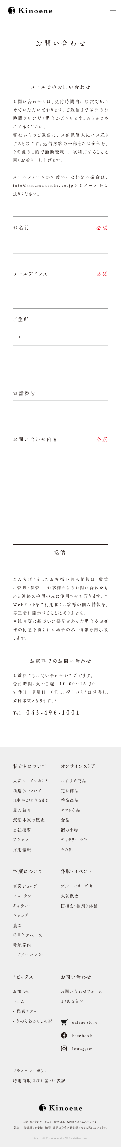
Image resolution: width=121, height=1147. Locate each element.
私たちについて (30, 766)
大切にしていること (31, 780)
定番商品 (70, 790)
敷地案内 (22, 944)
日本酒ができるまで (31, 800)
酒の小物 (70, 829)
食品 (65, 819)
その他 (67, 849)
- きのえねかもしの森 (33, 1020)
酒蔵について (28, 871)
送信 (60, 552)
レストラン (22, 895)
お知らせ (21, 991)
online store (79, 1022)
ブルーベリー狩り (77, 885)
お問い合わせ (76, 976)
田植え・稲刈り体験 (79, 905)
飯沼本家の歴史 (29, 819)
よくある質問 (72, 1001)
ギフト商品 (71, 810)
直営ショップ (25, 885)
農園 (17, 925)
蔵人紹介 (22, 810)
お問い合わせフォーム (82, 991)
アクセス (21, 839)
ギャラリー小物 (74, 839)
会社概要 (22, 829)
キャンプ (20, 915)
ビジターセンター (29, 954)
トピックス (23, 976)
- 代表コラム (25, 1010)
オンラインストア (78, 766)
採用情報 (22, 849)
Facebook (76, 1035)
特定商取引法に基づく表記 (39, 1080)
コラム (19, 1001)
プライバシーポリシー (33, 1070)
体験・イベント (76, 871)
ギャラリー (22, 905)
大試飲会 (70, 895)
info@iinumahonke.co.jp (43, 185)
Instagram (77, 1048)
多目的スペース (27, 934)
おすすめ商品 (74, 780)
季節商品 (70, 800)
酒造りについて (27, 790)
